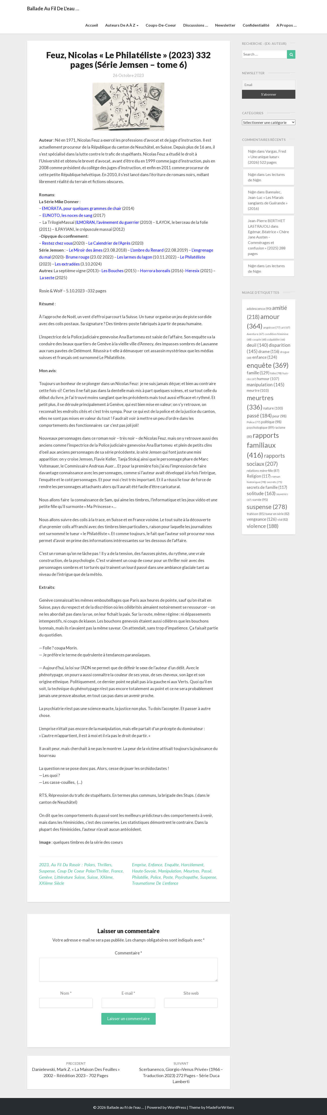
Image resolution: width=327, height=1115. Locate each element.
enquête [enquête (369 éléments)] (268, 365)
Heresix (192, 270)
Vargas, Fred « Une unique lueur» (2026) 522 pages (267, 156)
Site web (191, 993)
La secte (47, 277)
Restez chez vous (57, 243)
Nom (66, 993)
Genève (45, 877)
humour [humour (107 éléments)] (268, 378)
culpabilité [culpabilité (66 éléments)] (276, 339)
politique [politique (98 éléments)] (271, 422)
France (117, 870)
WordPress (176, 1107)
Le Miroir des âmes (86, 250)
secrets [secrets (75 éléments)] (274, 482)
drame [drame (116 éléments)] (268, 351)
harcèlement (192, 864)
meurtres (191, 870)
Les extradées (67, 263)
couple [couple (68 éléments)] (259, 339)
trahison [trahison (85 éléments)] (256, 514)
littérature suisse (69, 877)
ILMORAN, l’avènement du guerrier (107, 222)
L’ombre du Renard (147, 250)
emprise (139, 864)
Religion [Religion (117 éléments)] (259, 476)
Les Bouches (113, 270)
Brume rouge (77, 257)
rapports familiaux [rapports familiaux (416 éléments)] (263, 445)
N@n (252, 151)
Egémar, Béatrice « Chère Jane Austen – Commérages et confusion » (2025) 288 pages (268, 242)
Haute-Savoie (144, 870)
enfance (155, 864)
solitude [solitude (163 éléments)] (261, 493)
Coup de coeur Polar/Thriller (83, 870)
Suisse (92, 877)
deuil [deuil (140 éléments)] (257, 345)
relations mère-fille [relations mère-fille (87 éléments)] (263, 471)
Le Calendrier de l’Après (109, 243)
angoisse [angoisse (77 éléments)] (272, 327)
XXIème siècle (51, 883)
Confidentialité (256, 25)
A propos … (286, 25)
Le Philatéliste (192, 257)
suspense (208, 877)
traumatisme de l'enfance (155, 883)
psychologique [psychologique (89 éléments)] (260, 427)
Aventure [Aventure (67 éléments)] (255, 333)
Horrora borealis (155, 270)
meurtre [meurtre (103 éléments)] (258, 390)
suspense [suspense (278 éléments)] (267, 506)
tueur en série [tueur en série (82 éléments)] (277, 514)
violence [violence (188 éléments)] (263, 526)
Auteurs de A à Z (121, 25)
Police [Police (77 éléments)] (253, 422)
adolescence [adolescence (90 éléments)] (259, 308)
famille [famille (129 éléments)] (258, 372)
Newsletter (225, 25)
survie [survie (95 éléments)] (260, 499)
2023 (44, 864)
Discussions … (195, 25)
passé (206, 870)
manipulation (169, 870)
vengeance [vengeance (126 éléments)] (262, 519)
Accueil (91, 25)
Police (155, 877)
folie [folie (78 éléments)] (276, 373)
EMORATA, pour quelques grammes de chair (81, 208)
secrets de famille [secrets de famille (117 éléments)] (267, 487)
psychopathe (186, 877)
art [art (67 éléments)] (285, 327)
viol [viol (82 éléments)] (282, 519)
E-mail (128, 993)
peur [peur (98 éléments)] (279, 416)
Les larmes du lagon (134, 257)
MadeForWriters (220, 1107)
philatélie (140, 877)
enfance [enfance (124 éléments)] (264, 357)
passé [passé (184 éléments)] (259, 415)
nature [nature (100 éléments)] (273, 408)
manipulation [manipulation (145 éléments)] (265, 384)
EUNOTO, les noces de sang (67, 215)
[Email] (268, 85)
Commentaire (128, 952)
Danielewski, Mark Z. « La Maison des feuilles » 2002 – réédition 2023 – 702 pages (76, 1069)
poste (168, 877)
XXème (106, 877)
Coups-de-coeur (161, 25)
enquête (172, 864)
